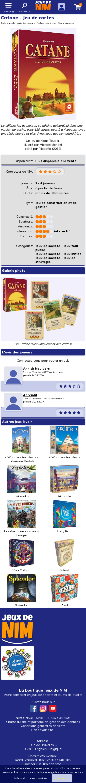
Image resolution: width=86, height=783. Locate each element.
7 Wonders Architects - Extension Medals (21, 444)
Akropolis (64, 481)
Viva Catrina (21, 555)
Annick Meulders (36, 369)
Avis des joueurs (26, 22)
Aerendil (30, 395)
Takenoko (21, 481)
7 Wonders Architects (64, 442)
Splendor (21, 590)
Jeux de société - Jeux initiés (58, 254)
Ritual (64, 555)
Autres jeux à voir (46, 22)
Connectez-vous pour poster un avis (43, 361)
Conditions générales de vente (43, 726)
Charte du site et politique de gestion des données (43, 722)
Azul (64, 590)
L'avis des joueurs (17, 352)
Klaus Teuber (50, 141)
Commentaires (66, 22)
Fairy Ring (64, 516)
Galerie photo (8, 22)
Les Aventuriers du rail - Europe (21, 518)
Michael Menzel (51, 145)
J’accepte (61, 778)
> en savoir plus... (43, 730)
